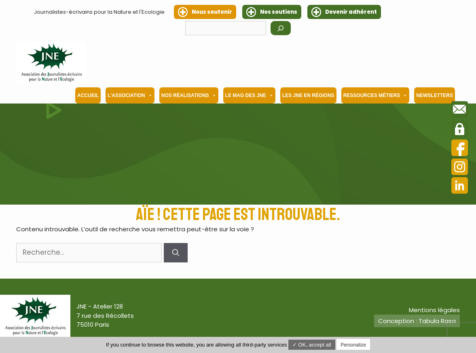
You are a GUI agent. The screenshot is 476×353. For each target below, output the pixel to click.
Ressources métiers (375, 95)
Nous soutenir (212, 12)
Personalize (353, 345)
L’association (130, 95)
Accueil (88, 95)
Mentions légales (434, 310)
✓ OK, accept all (311, 345)
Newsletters (434, 95)
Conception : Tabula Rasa (417, 321)
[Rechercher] (281, 28)
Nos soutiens (278, 12)
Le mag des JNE (249, 95)
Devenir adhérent (351, 12)
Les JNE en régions (308, 95)
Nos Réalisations (188, 95)
